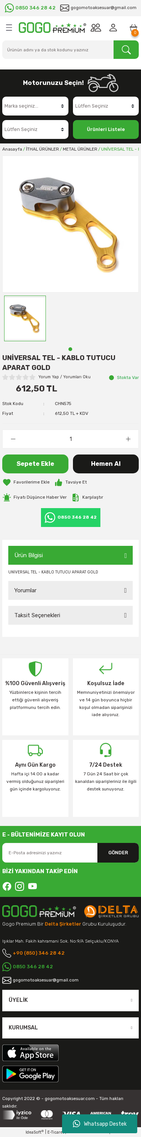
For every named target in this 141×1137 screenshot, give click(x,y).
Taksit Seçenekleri (37, 615)
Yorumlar (25, 590)
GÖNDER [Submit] (118, 852)
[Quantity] (70, 439)
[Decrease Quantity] (13, 439)
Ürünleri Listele (106, 129)
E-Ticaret (55, 1132)
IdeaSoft (35, 1132)
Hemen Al (106, 463)
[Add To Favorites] (26, 482)
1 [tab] (70, 349)
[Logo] (52, 27)
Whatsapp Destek (100, 1124)
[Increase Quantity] (128, 439)
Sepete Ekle (35, 463)
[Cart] (133, 27)
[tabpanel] (25, 318)
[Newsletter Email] (70, 853)
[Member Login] (114, 27)
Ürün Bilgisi (28, 555)
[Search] (70, 49)
